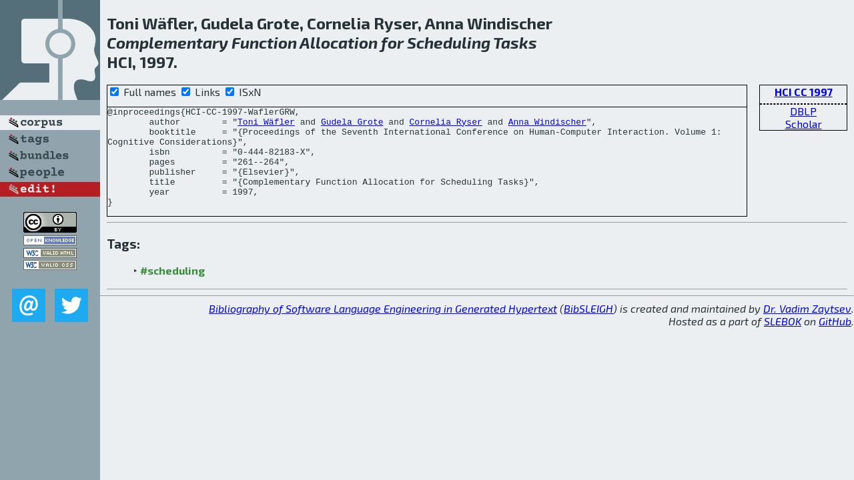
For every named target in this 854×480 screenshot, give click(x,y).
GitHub (835, 341)
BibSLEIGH (588, 328)
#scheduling (172, 290)
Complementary (167, 42)
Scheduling (448, 42)
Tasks (515, 42)
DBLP (803, 111)
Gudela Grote (352, 125)
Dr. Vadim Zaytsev (807, 328)
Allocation (339, 42)
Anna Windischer (547, 125)
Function (264, 42)
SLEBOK (782, 341)
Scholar (803, 123)
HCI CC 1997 (804, 91)
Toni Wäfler (266, 125)
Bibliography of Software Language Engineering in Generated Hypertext (383, 328)
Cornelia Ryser (445, 125)
